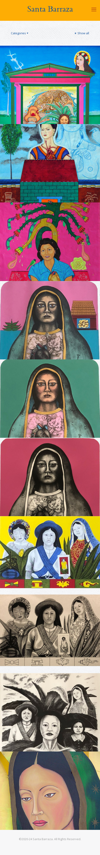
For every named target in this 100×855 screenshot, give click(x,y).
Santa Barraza (50, 9)
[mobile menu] (94, 9)
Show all (81, 33)
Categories (20, 33)
